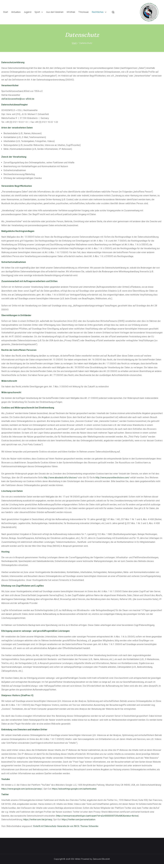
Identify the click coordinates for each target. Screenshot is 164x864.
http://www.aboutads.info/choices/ (60, 477)
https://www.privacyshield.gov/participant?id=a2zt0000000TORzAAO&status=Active (97, 815)
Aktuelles (16, 12)
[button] (41, 12)
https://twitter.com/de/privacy (37, 819)
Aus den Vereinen (55, 12)
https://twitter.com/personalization (78, 819)
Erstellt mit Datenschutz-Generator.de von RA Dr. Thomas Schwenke (65, 826)
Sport (39, 12)
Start (5, 12)
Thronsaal (83, 12)
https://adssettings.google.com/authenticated (74, 789)
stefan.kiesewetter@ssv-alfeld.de (17, 99)
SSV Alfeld (75, 859)
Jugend (27, 12)
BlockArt (106, 859)
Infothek (71, 12)
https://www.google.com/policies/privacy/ (21, 789)
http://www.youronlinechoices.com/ (113, 477)
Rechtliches (99, 12)
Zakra (95, 859)
